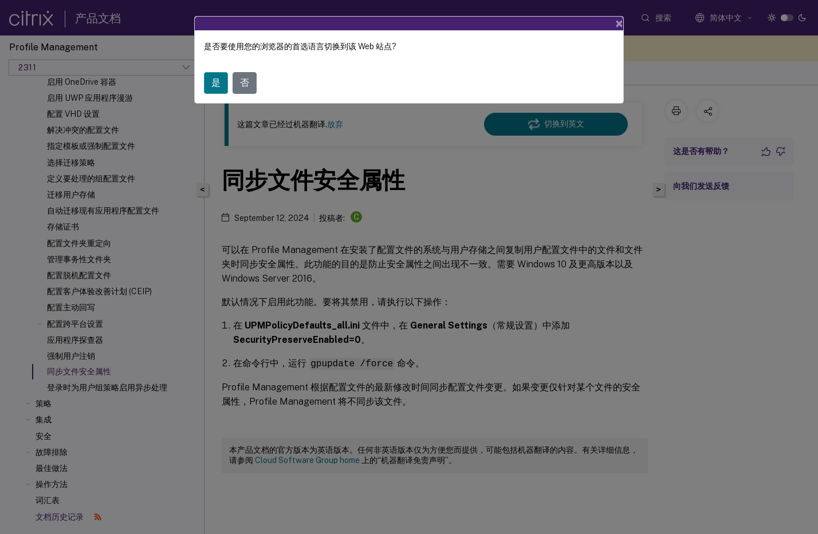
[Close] (619, 23)
